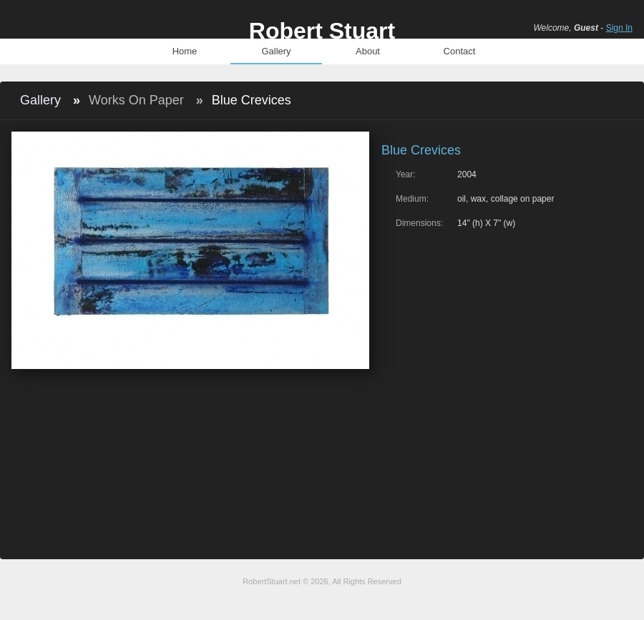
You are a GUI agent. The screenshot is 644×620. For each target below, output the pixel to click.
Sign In (619, 28)
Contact (460, 51)
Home (184, 51)
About (368, 51)
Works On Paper (136, 100)
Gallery (276, 51)
